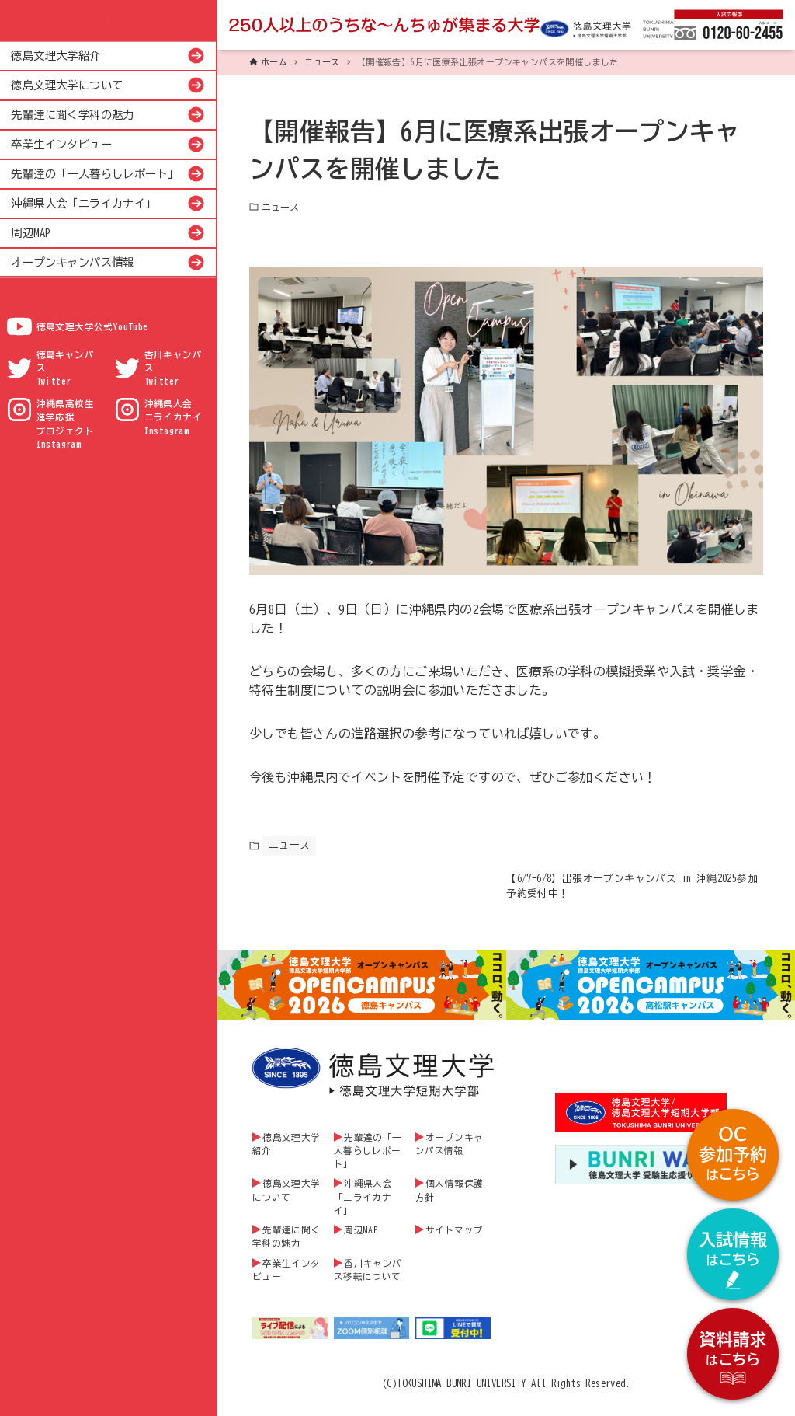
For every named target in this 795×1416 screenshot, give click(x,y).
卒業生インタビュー (61, 144)
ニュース (280, 206)
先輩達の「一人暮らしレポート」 (95, 174)
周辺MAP (30, 233)
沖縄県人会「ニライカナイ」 (83, 203)
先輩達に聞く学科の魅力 (72, 114)
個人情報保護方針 (449, 1202)
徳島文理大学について (67, 85)
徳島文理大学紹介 (55, 55)
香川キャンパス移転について (368, 1282)
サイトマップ (454, 1242)
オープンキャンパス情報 (72, 262)
